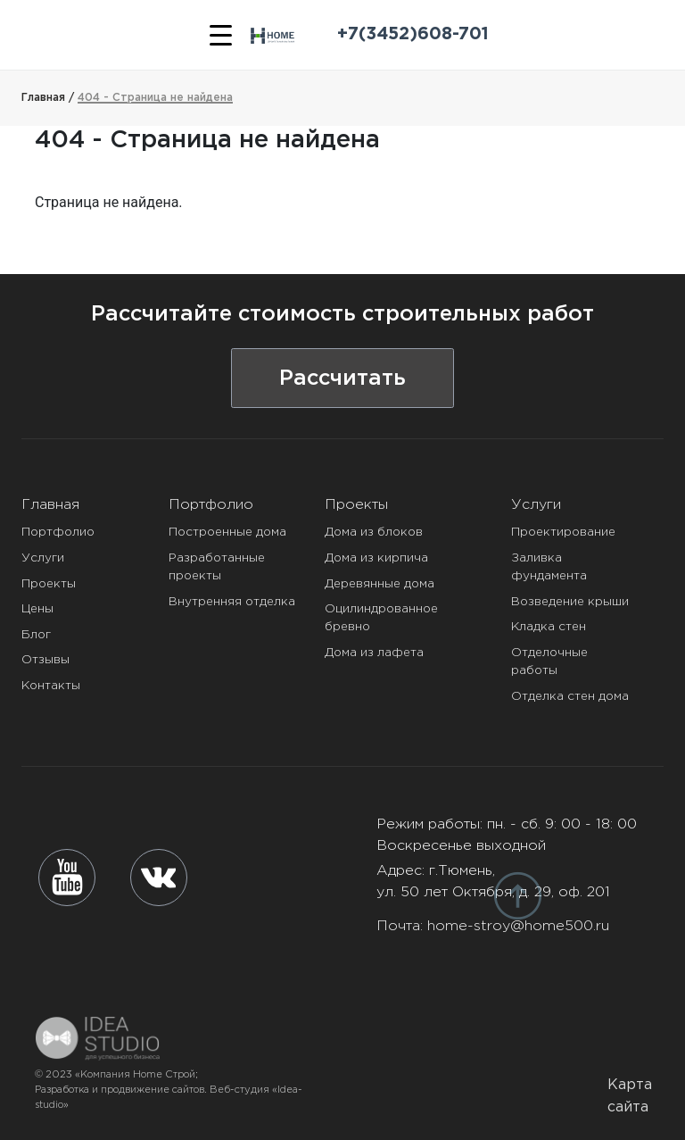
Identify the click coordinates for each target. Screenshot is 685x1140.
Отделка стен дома (570, 696)
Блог (36, 634)
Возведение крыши (570, 601)
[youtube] (67, 877)
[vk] (159, 877)
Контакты (50, 685)
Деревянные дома (379, 583)
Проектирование (563, 532)
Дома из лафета (374, 652)
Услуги (42, 558)
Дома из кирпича (376, 558)
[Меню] (220, 34)
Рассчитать (342, 378)
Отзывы (45, 659)
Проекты (48, 583)
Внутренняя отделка (232, 601)
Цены (37, 608)
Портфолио (58, 532)
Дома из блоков (374, 532)
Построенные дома (227, 532)
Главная (50, 505)
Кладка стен (548, 626)
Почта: (492, 926)
